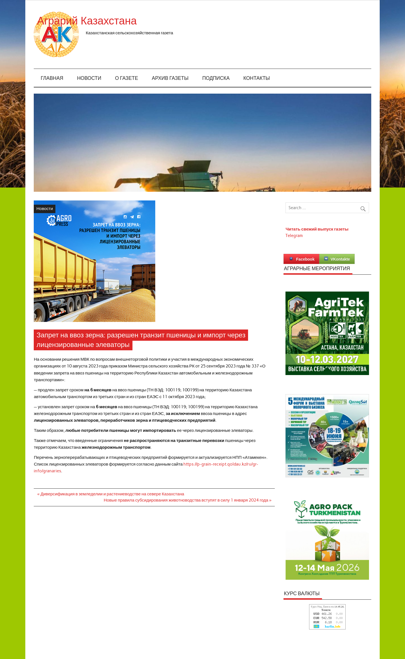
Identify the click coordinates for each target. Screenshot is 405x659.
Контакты (256, 78)
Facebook (301, 258)
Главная (52, 78)
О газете (126, 78)
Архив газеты (170, 78)
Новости (89, 78)
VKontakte (337, 258)
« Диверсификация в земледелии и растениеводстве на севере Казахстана (110, 493)
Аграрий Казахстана (136, 21)
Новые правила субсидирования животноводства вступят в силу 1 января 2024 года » (187, 500)
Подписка (216, 78)
